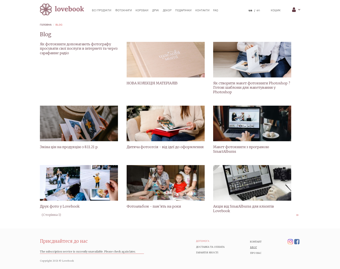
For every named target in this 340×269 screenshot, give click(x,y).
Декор (167, 10)
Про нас (256, 252)
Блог (253, 247)
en (258, 10)
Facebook (297, 242)
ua (250, 10)
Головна (46, 24)
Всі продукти (101, 10)
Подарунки (183, 10)
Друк (155, 10)
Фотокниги (123, 10)
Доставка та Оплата (210, 246)
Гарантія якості (207, 252)
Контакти (202, 10)
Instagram (290, 242)
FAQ (215, 10)
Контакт (256, 241)
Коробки (142, 10)
